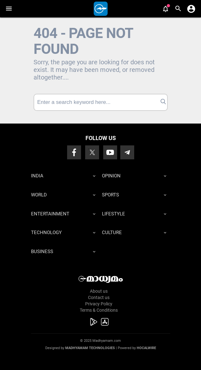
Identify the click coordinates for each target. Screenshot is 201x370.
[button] (8, 8)
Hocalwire (146, 348)
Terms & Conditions (99, 310)
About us (99, 291)
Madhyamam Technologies (90, 348)
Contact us (99, 297)
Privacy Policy (98, 303)
